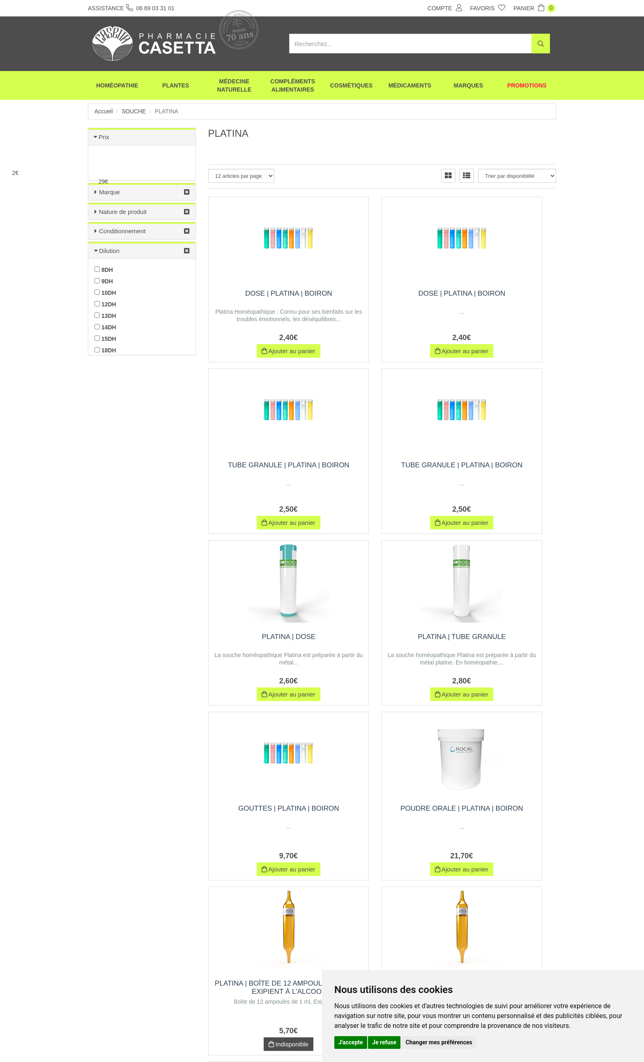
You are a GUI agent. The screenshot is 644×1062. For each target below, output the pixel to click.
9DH (103, 281)
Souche (134, 111)
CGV (271, 1041)
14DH (105, 327)
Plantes (175, 86)
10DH (105, 293)
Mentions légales (308, 1041)
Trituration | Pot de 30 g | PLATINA (382, 816)
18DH (105, 350)
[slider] (55, 173)
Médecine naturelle (234, 86)
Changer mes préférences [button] (439, 1042)
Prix (104, 136)
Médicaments (410, 86)
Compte (445, 7)
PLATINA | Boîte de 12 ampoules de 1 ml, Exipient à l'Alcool (502, 645)
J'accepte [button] (350, 1042)
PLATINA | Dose (382, 465)
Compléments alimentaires (292, 86)
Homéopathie (117, 86)
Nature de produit (123, 211)
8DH (103, 270)
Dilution (109, 250)
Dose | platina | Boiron (262, 293)
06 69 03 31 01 (149, 986)
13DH (105, 316)
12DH (105, 304)
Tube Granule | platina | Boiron (502, 298)
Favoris (488, 7)
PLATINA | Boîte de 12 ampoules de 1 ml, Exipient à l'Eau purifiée (502, 820)
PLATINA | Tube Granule (502, 465)
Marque (109, 191)
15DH (105, 339)
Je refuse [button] (384, 1042)
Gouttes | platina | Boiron (262, 637)
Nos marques (237, 1041)
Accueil (103, 111)
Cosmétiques (351, 86)
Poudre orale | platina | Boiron (382, 641)
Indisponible (502, 697)
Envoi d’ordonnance (187, 1041)
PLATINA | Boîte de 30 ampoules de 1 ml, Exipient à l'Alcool (262, 820)
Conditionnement (122, 231)
